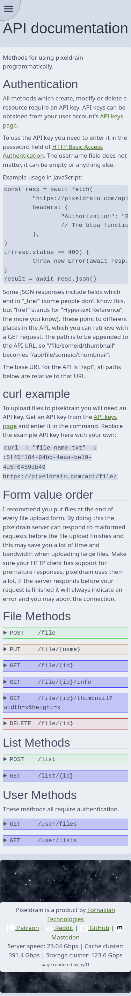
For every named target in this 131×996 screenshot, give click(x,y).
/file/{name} (45, 646)
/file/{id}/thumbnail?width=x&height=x (57, 700)
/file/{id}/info (50, 679)
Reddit (59, 925)
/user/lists (43, 838)
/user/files (43, 821)
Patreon (23, 925)
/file (33, 630)
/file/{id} (41, 663)
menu (9, 9)
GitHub (94, 925)
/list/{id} (41, 773)
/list (33, 756)
